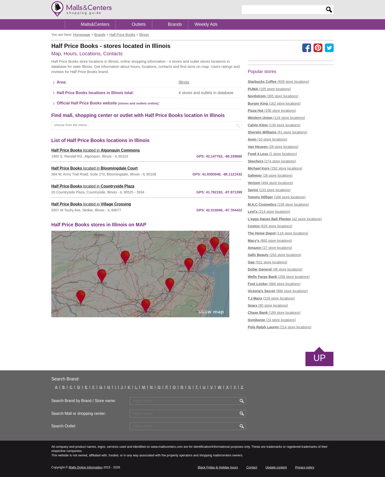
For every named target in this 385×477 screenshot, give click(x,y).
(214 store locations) (269, 212)
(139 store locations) (274, 125)
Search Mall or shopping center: (78, 413)
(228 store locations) (271, 298)
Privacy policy (304, 467)
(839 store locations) (278, 82)
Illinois (184, 82)
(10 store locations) (267, 139)
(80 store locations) (268, 305)
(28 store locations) (273, 147)
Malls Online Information (85, 467)
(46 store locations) (275, 269)
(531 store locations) (267, 262)
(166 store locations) (277, 197)
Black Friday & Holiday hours (218, 467)
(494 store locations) (270, 183)
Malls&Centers (95, 24)
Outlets (139, 24)
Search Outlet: (63, 426)
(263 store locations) (274, 255)
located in (95, 150)
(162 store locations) (274, 103)
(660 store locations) (270, 241)
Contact (251, 467)
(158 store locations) (278, 204)
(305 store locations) (273, 96)
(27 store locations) (270, 248)
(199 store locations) (274, 313)
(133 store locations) (269, 190)
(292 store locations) (275, 168)
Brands (175, 24)
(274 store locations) (272, 161)
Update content (276, 467)
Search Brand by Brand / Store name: (83, 401)
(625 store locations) (270, 226)
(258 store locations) (279, 277)
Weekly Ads (206, 24)
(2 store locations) (272, 154)
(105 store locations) (269, 89)
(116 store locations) (278, 233)
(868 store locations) (274, 284)
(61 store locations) (277, 132)
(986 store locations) (278, 291)
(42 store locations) (285, 219)
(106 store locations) (272, 111)
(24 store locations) (272, 320)
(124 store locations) (276, 118)
